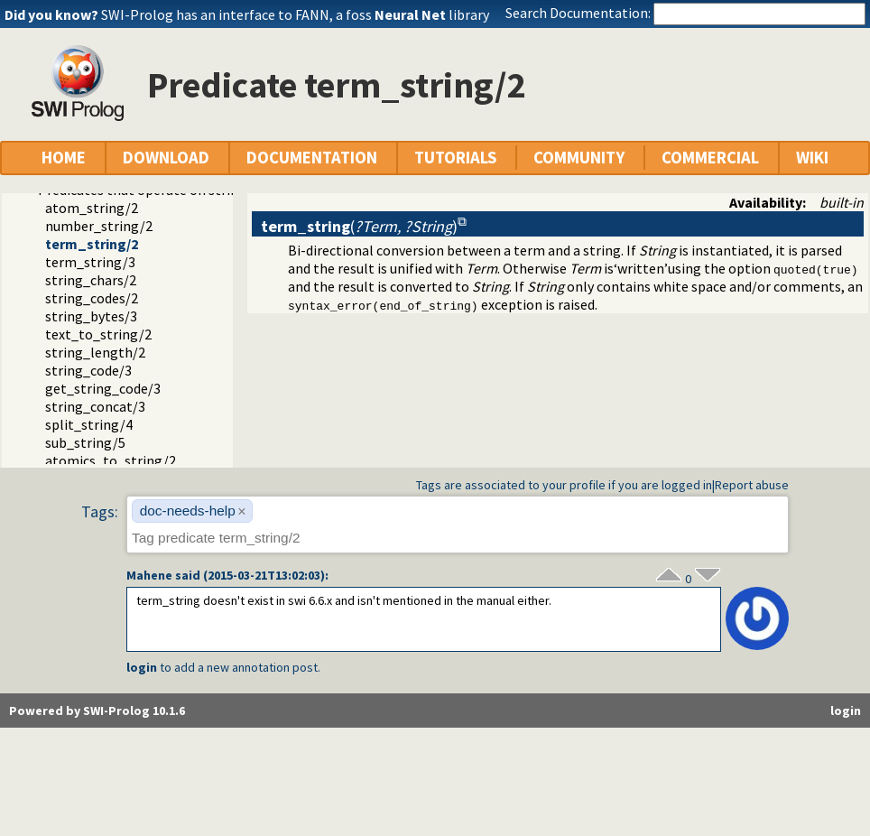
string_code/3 (88, 370)
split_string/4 (89, 424)
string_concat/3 (95, 406)
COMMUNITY (579, 157)
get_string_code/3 (103, 388)
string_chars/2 (90, 280)
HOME (64, 157)
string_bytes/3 (91, 316)
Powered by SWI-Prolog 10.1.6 (97, 710)
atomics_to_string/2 (110, 460)
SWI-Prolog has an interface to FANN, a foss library (295, 14)
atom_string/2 (91, 208)
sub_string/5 (85, 442)
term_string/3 (90, 262)
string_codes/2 (91, 298)
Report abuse (752, 485)
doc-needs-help (188, 510)
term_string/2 (91, 244)
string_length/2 (95, 352)
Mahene (149, 575)
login (141, 667)
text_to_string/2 (98, 334)
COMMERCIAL (710, 157)
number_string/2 (99, 226)
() (359, 226)
